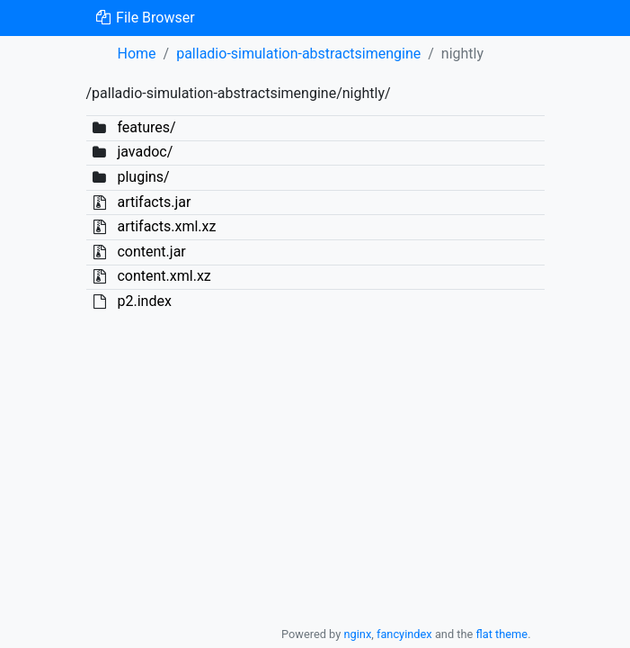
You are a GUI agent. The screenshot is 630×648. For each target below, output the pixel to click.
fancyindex (404, 634)
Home (137, 53)
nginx (357, 634)
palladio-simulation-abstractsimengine (298, 53)
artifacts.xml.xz (166, 226)
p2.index (144, 301)
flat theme (502, 634)
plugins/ (143, 176)
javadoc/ (145, 151)
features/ (146, 127)
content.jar (151, 251)
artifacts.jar (154, 202)
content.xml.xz (163, 275)
